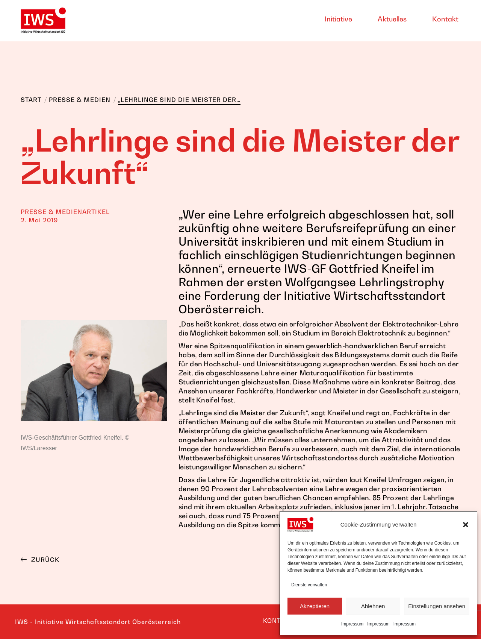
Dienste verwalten (309, 584)
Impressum (352, 624)
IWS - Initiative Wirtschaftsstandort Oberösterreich (98, 621)
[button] (465, 524)
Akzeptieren (315, 606)
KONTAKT (278, 620)
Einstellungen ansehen (436, 606)
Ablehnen (373, 606)
